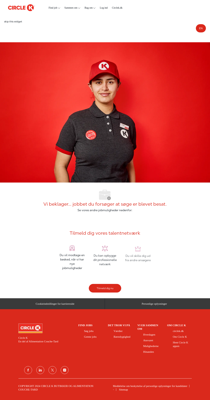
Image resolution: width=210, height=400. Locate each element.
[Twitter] (52, 370)
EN (200, 28)
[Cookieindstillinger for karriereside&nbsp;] (55, 304)
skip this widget (13, 21)
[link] (45, 328)
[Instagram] (65, 370)
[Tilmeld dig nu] (105, 288)
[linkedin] (40, 370)
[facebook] (28, 370)
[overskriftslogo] (21, 7)
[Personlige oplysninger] (154, 304)
